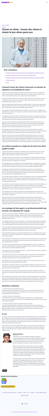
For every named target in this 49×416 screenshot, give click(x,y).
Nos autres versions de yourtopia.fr (11, 392)
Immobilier (7, 25)
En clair (7, 82)
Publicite (44, 392)
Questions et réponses (11, 80)
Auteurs (31, 392)
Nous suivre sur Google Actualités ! (8, 386)
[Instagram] (27, 404)
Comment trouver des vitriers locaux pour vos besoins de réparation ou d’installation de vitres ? (26, 72)
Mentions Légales (37, 395)
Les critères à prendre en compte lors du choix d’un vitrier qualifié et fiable (22, 75)
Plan (37, 392)
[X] (24, 404)
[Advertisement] (24, 14)
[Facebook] (22, 404)
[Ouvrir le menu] (47, 2)
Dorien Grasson (6, 35)
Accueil (3, 25)
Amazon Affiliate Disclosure (14, 395)
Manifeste (24, 392)
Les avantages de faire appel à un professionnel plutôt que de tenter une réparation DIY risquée (26, 77)
